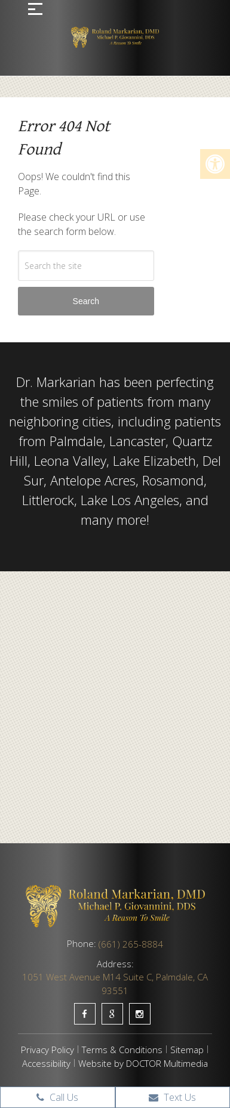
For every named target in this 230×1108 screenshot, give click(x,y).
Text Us (172, 1097)
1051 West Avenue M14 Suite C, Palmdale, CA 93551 (115, 983)
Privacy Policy (47, 1050)
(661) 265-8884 (131, 944)
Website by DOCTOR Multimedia (143, 1063)
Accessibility (46, 1063)
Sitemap (187, 1050)
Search (86, 301)
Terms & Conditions (122, 1050)
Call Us (57, 1097)
